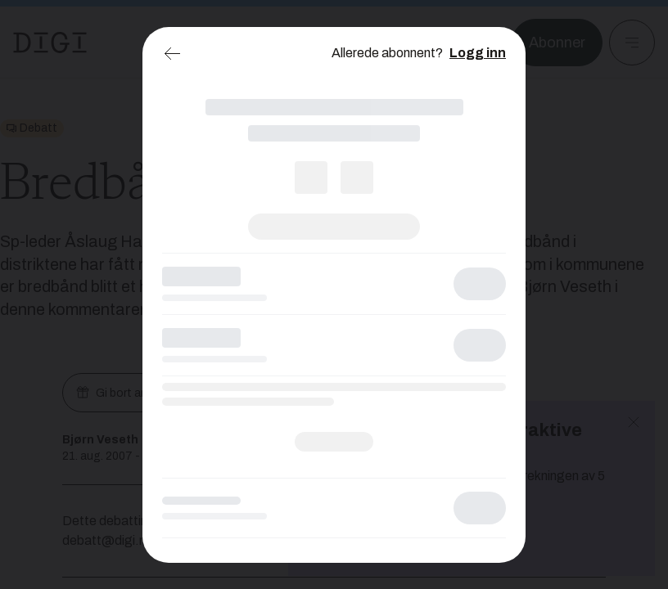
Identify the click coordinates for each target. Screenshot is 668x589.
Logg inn (477, 53)
